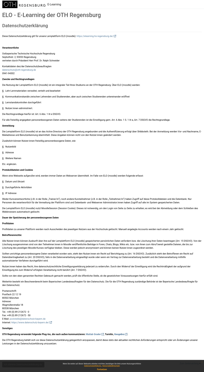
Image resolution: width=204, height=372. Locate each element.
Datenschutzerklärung (93, 366)
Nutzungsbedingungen (111, 366)
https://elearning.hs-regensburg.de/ (95, 36)
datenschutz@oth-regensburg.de (19, 69)
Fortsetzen (102, 369)
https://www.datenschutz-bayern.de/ (30, 322)
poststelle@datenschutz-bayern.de (28, 318)
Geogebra (119, 334)
